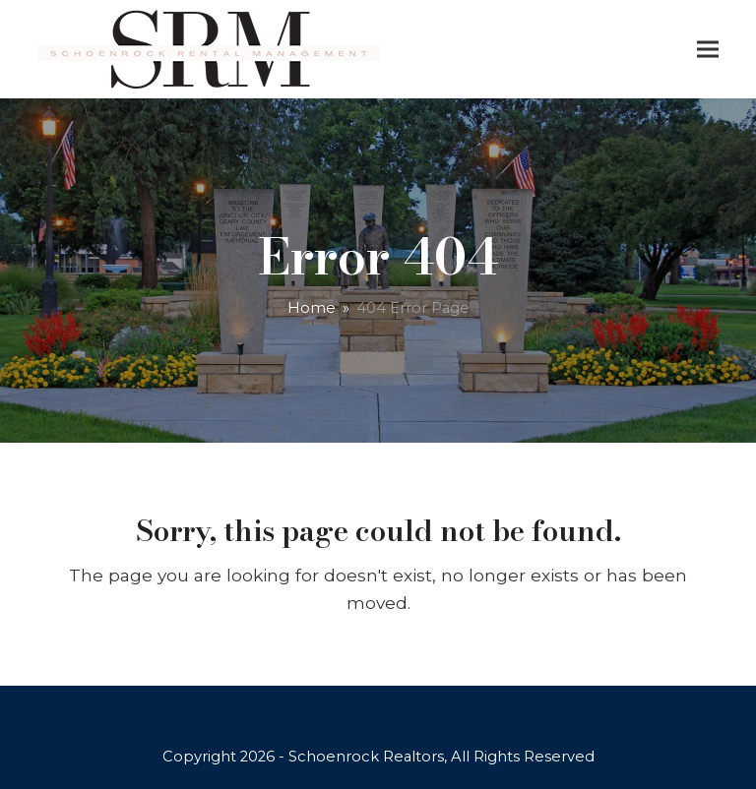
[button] (708, 49)
